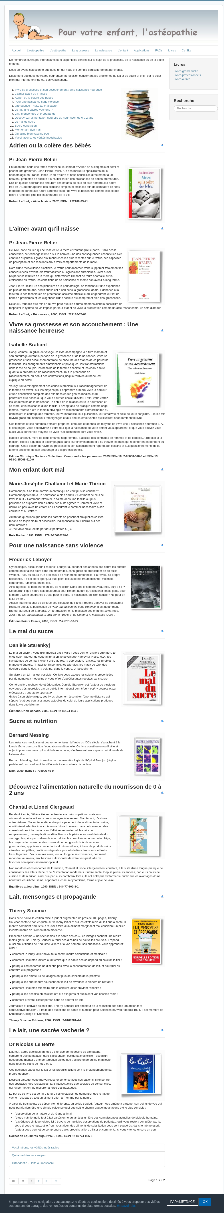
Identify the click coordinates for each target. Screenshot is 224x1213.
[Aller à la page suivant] (47, 1181)
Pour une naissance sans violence (37, 101)
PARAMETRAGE (182, 1202)
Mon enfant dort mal (28, 129)
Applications (141, 50)
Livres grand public (186, 71)
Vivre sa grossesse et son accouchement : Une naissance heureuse (58, 89)
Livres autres (182, 79)
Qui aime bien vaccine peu (32, 133)
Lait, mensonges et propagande (35, 113)
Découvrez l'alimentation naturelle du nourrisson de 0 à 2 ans (54, 117)
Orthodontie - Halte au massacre (36, 105)
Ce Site (186, 50)
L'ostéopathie (35, 50)
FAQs (159, 50)
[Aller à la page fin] (56, 1181)
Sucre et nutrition (26, 125)
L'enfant (123, 50)
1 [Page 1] (31, 1181)
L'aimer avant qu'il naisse (31, 93)
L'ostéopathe (58, 50)
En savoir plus (126, 1205)
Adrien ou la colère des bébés (34, 97)
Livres (172, 50)
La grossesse (80, 50)
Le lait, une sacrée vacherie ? (34, 109)
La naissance (103, 50)
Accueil (16, 50)
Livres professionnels (187, 75)
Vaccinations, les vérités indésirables (38, 137)
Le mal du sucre (25, 121)
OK (205, 1202)
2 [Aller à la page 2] (39, 1181)
